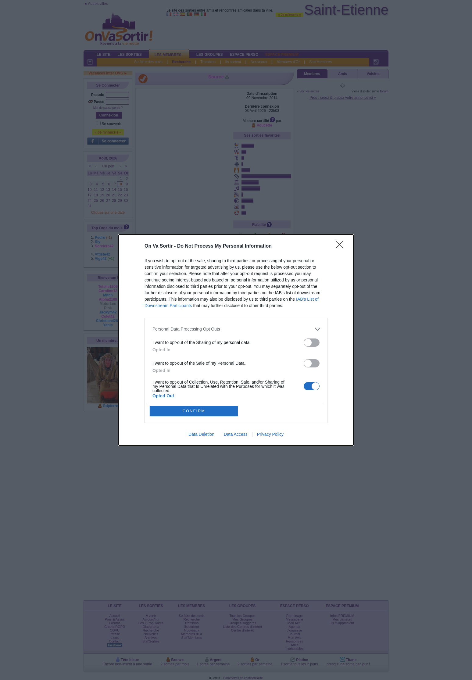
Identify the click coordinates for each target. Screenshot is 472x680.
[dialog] (236, 340)
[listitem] (236, 329)
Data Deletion (201, 434)
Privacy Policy (270, 434)
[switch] (312, 342)
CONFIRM (194, 411)
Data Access (236, 434)
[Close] (341, 246)
